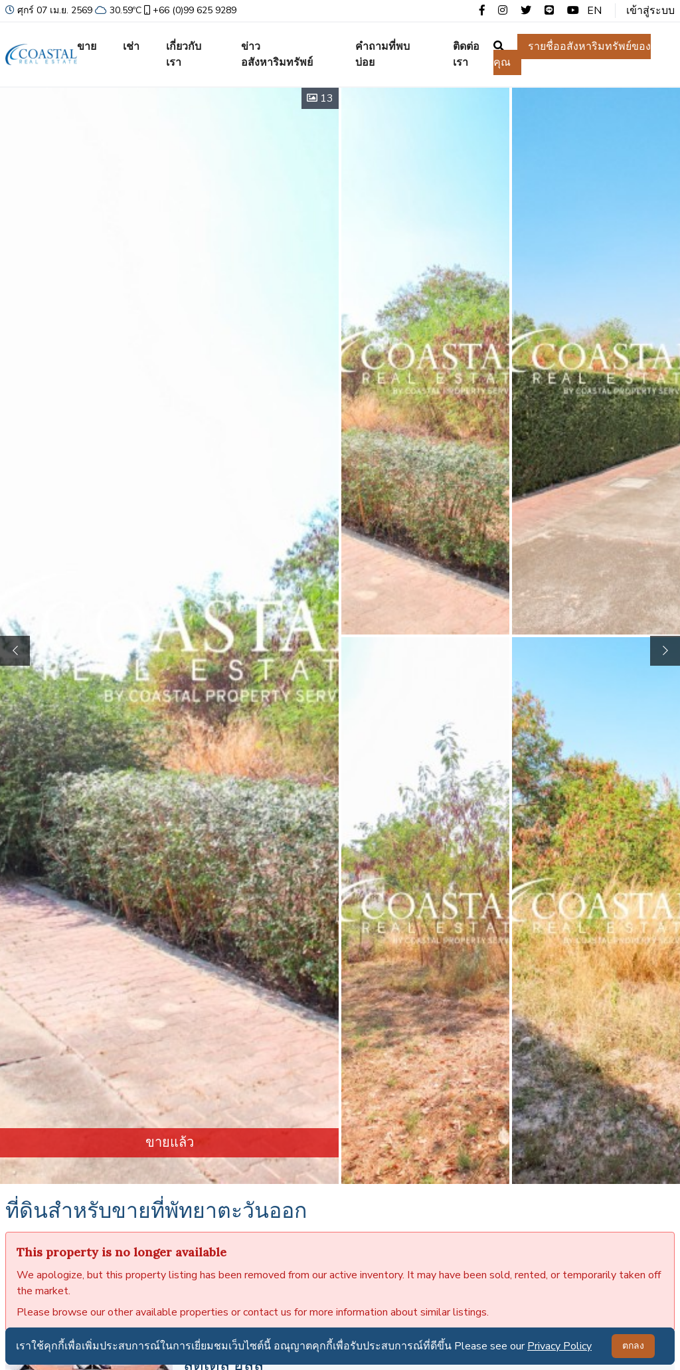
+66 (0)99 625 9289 (188, 10)
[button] (665, 651)
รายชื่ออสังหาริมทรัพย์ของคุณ (572, 54)
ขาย (86, 46)
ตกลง (633, 1345)
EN (594, 10)
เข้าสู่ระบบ (650, 10)
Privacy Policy (559, 1346)
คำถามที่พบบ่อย (382, 54)
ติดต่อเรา (466, 54)
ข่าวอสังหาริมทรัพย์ (277, 54)
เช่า (131, 46)
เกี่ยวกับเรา (183, 54)
